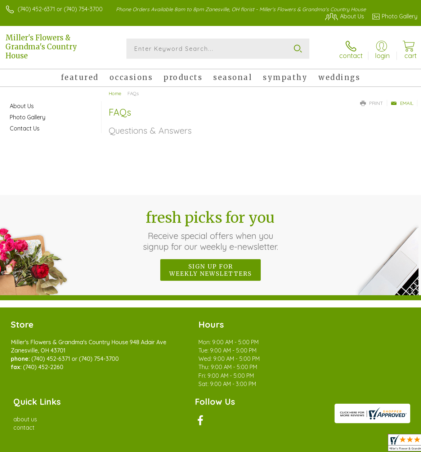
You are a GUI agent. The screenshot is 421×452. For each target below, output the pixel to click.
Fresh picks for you (210, 229)
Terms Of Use (252, 445)
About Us (22, 104)
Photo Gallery (27, 115)
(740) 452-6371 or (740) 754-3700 (60, 9)
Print (371, 101)
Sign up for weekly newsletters (210, 268)
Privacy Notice (295, 445)
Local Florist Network (346, 445)
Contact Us (25, 126)
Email (402, 101)
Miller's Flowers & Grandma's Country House (41, 46)
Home (115, 92)
